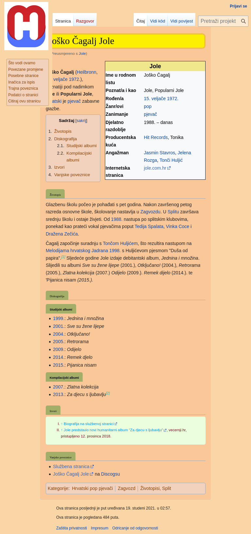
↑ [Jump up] (62, 424)
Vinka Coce (177, 226)
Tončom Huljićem (120, 243)
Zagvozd (126, 488)
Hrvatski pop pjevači (92, 488)
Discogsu (110, 474)
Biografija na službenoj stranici (89, 424)
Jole (82, 53)
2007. (58, 386)
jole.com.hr (155, 168)
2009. (58, 349)
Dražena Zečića (62, 233)
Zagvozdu (150, 211)
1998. (115, 250)
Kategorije (58, 488)
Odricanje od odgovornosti (135, 528)
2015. (58, 365)
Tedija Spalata (149, 226)
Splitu (173, 211)
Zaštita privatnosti (71, 528)
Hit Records (156, 137)
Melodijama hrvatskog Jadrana (77, 250)
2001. (58, 326)
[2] (108, 393)
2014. (58, 357)
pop (147, 106)
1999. (58, 318)
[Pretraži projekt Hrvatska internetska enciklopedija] (223, 21)
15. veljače (155, 98)
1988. (117, 219)
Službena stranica (71, 466)
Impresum (99, 528)
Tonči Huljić (171, 160)
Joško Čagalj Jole (71, 474)
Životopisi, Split (155, 488)
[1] (63, 257)
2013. (58, 394)
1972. (172, 98)
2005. (58, 341)
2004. (58, 334)
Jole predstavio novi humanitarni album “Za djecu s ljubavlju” (113, 430)
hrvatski (53, 101)
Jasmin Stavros (159, 152)
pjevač (150, 114)
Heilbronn (86, 72)
